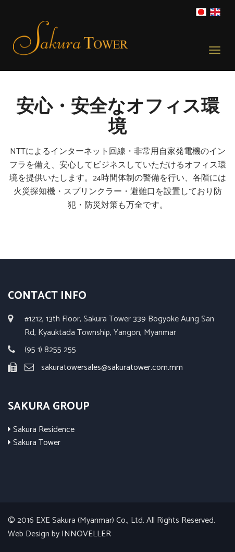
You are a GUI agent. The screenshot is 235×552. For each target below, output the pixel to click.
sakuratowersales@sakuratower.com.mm (112, 368)
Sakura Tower (34, 443)
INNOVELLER (86, 534)
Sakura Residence (41, 430)
